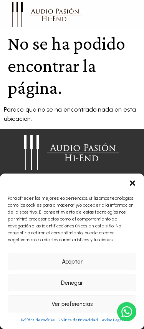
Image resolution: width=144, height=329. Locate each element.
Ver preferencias (72, 304)
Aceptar (72, 261)
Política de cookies (38, 319)
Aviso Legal (112, 319)
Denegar (72, 282)
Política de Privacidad (78, 319)
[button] (132, 183)
